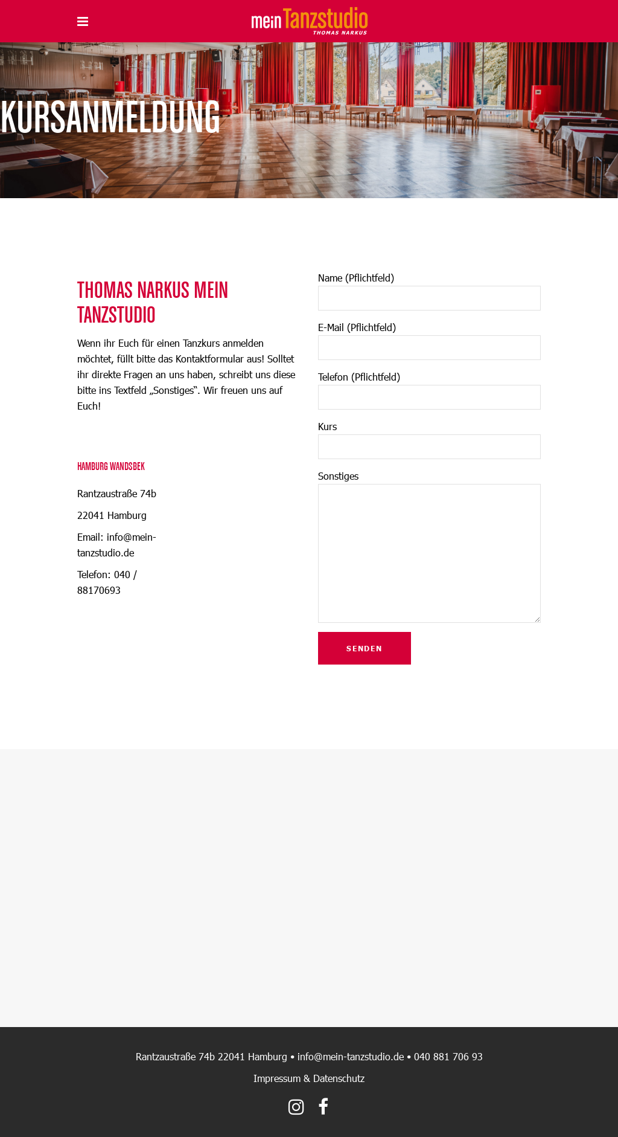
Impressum (277, 1078)
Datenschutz (339, 1078)
